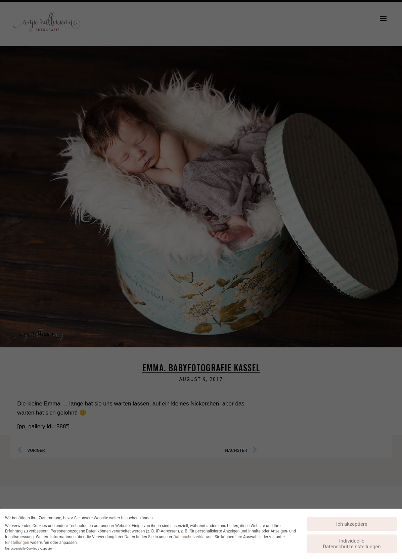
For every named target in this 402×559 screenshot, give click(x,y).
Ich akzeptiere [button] (351, 524)
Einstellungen (17, 542)
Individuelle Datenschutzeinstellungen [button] (352, 544)
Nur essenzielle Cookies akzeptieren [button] (29, 548)
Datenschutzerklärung (193, 536)
